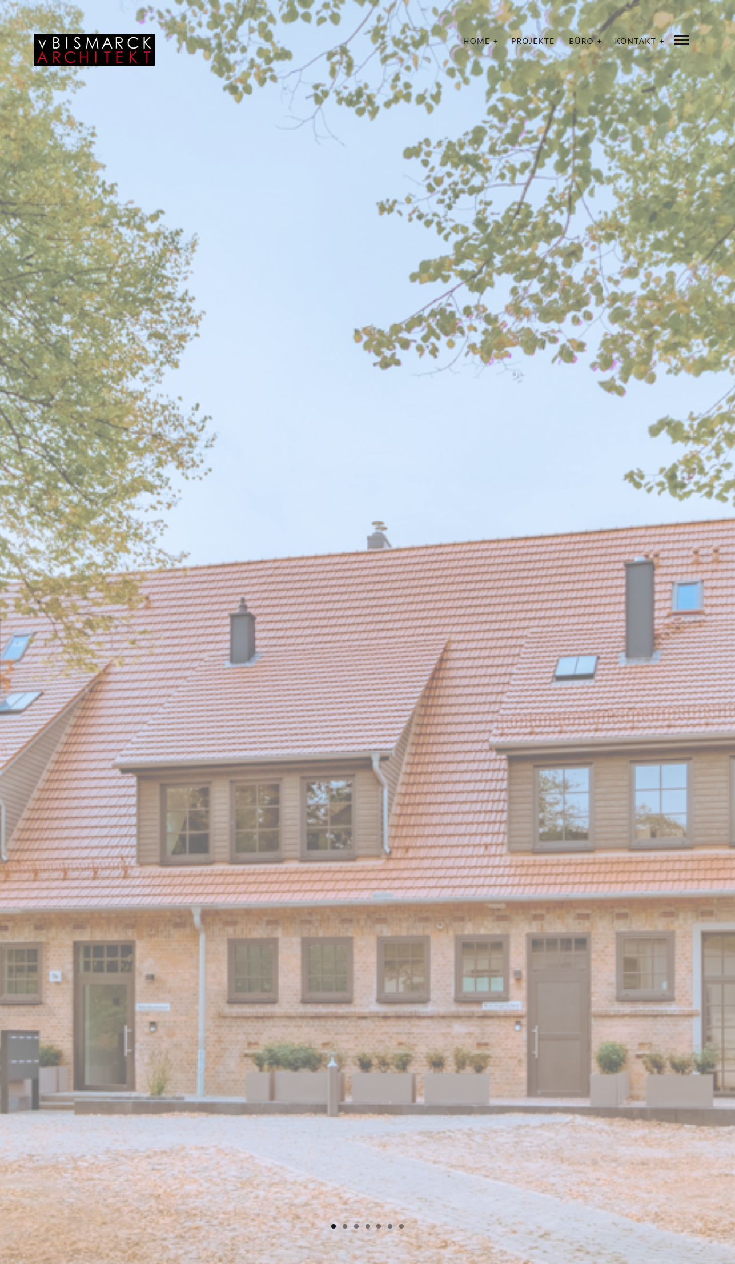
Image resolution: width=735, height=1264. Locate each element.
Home (476, 41)
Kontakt (636, 41)
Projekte (533, 41)
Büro (581, 41)
